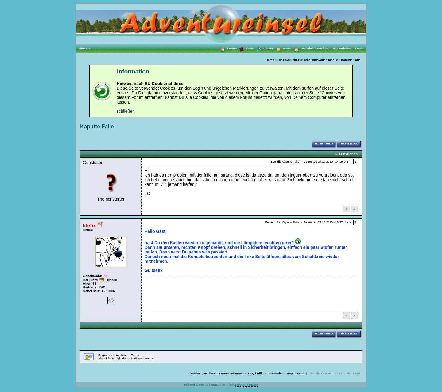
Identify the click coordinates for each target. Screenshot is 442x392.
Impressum (295, 373)
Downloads (304, 48)
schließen (126, 111)
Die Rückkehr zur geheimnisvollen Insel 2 (307, 59)
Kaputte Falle (350, 59)
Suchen (325, 48)
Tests (245, 48)
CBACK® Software (246, 384)
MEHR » (84, 48)
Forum (227, 48)
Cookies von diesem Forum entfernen (216, 373)
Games (263, 49)
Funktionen (348, 154)
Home (270, 59)
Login (359, 48)
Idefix (89, 225)
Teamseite (275, 373)
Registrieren (344, 48)
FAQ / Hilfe (255, 373)
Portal (283, 48)
